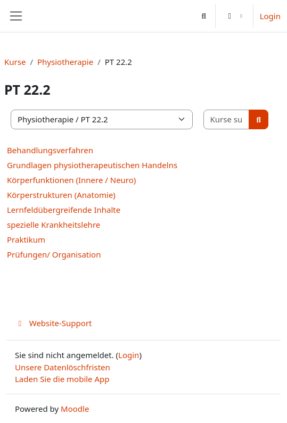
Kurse (15, 61)
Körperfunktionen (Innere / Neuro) (71, 180)
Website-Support (53, 323)
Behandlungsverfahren (50, 150)
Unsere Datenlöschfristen (62, 367)
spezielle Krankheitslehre (53, 224)
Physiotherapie (65, 61)
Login (270, 16)
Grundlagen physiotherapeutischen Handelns (92, 165)
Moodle (75, 408)
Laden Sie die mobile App (62, 379)
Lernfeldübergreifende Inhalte (63, 209)
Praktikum (26, 239)
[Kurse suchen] (226, 119)
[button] (203, 16)
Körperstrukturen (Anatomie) (61, 194)
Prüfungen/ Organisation (54, 254)
